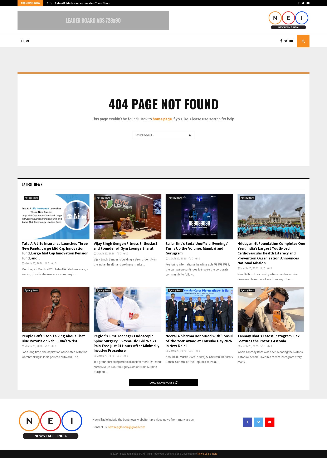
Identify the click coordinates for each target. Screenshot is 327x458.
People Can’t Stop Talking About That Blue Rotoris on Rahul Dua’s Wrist (53, 338)
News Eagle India (207, 453)
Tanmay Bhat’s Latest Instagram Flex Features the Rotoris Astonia (268, 338)
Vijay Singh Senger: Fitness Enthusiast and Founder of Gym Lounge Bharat (125, 246)
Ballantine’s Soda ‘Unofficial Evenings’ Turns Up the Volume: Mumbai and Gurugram (197, 249)
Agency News (31, 198)
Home (25, 41)
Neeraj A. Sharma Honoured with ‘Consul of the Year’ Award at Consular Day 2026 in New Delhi (199, 341)
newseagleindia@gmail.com (126, 427)
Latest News (32, 184)
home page (162, 119)
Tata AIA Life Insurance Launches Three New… (82, 3)
